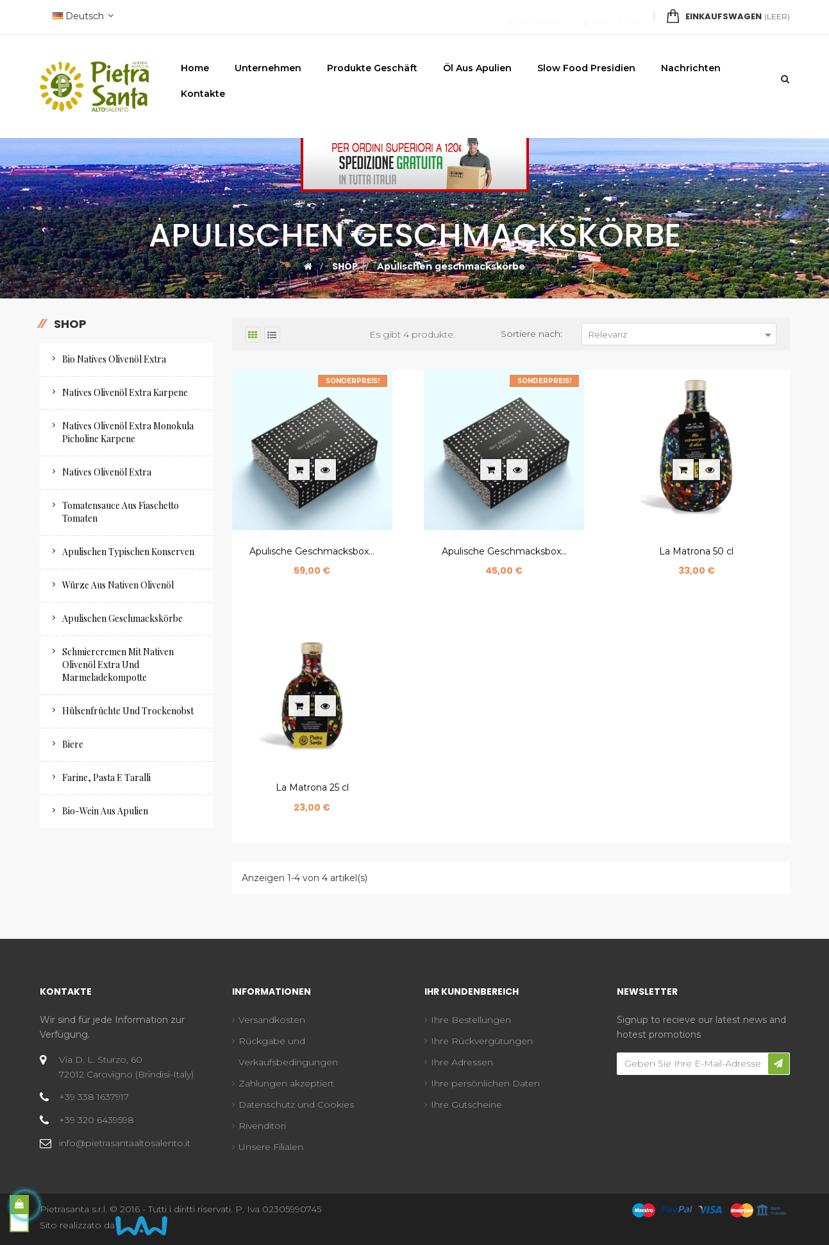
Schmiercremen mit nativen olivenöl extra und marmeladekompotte (118, 664)
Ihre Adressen (462, 1062)
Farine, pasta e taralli (106, 777)
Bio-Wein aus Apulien (105, 811)
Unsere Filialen (271, 1147)
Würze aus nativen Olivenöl (118, 585)
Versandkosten (272, 1020)
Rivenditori (262, 1125)
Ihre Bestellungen (471, 1020)
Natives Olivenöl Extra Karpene (125, 392)
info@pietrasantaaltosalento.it (124, 1143)
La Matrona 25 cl (312, 787)
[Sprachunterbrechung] (81, 17)
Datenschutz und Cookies (296, 1104)
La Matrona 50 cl (696, 551)
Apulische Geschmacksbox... (311, 551)
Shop (70, 324)
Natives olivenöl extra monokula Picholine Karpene (128, 432)
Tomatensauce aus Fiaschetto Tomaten (120, 511)
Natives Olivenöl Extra (106, 472)
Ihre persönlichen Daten (485, 1083)
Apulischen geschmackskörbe (122, 618)
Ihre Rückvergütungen (482, 1041)
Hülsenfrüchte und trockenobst (128, 711)
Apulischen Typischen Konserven (128, 551)
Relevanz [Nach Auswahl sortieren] (682, 335)
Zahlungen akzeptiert (286, 1083)
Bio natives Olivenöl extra (114, 359)
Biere (72, 744)
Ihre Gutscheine (466, 1104)
